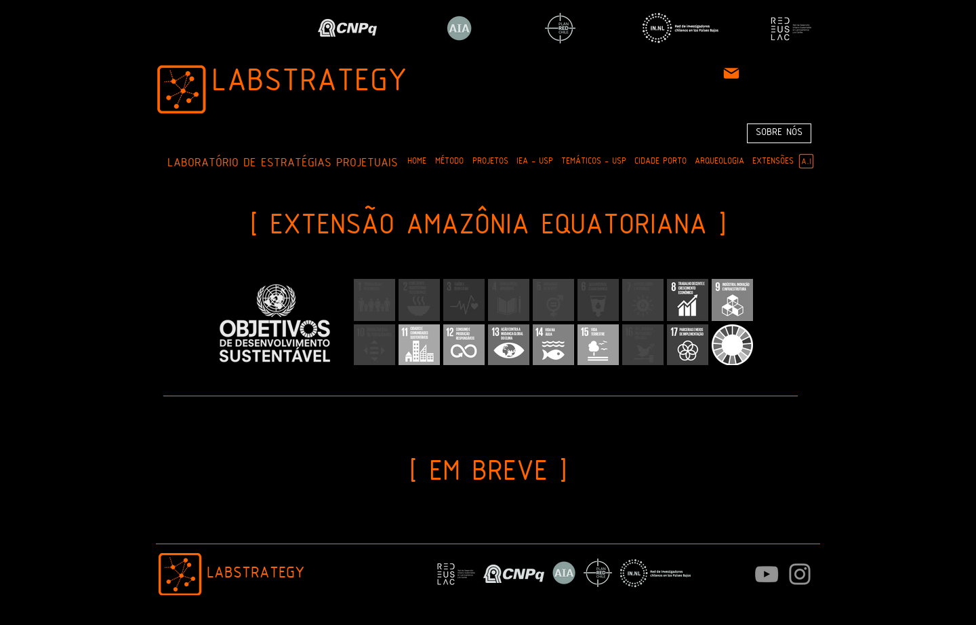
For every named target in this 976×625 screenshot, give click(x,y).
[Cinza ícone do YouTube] (766, 574)
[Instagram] (800, 574)
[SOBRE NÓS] (779, 133)
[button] (449, 161)
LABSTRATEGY (309, 83)
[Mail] (731, 73)
